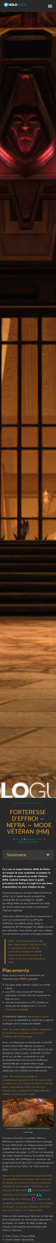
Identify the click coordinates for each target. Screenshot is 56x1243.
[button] (50, 6)
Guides (18, 803)
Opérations (33, 803)
